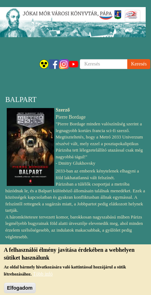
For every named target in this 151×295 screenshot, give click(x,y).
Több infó (43, 276)
